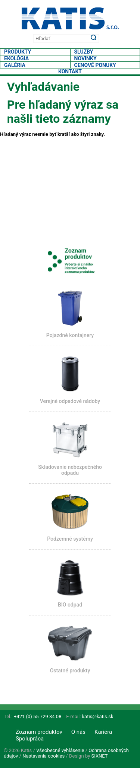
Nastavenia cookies (43, 756)
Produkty (17, 52)
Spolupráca (30, 738)
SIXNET (99, 756)
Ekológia (16, 58)
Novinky (85, 58)
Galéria (14, 65)
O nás (78, 732)
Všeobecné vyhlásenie (60, 750)
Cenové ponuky (95, 65)
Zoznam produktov (39, 732)
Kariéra (103, 732)
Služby (83, 52)
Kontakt (70, 71)
